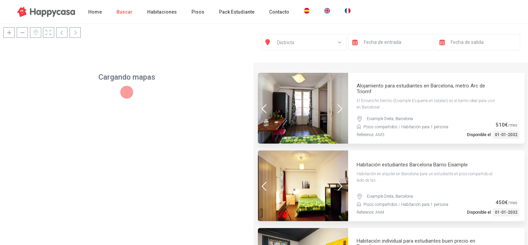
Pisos (197, 12)
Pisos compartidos (380, 127)
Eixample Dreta (380, 118)
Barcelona (404, 118)
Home (95, 12)
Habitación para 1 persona (424, 127)
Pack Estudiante (236, 12)
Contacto (279, 12)
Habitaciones (162, 12)
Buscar (125, 12)
